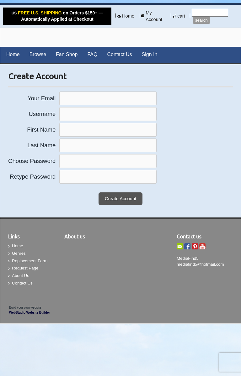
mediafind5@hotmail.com (200, 264)
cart (181, 15)
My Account (154, 16)
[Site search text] (210, 13)
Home (128, 15)
